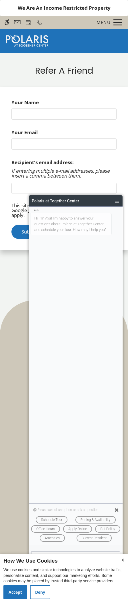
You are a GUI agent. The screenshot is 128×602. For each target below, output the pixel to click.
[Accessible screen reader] (7, 22)
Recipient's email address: (42, 162)
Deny (40, 592)
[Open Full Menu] (108, 22)
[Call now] (39, 22)
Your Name (35, 102)
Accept (15, 592)
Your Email (35, 132)
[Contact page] (17, 22)
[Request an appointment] (28, 22)
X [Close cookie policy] (123, 560)
